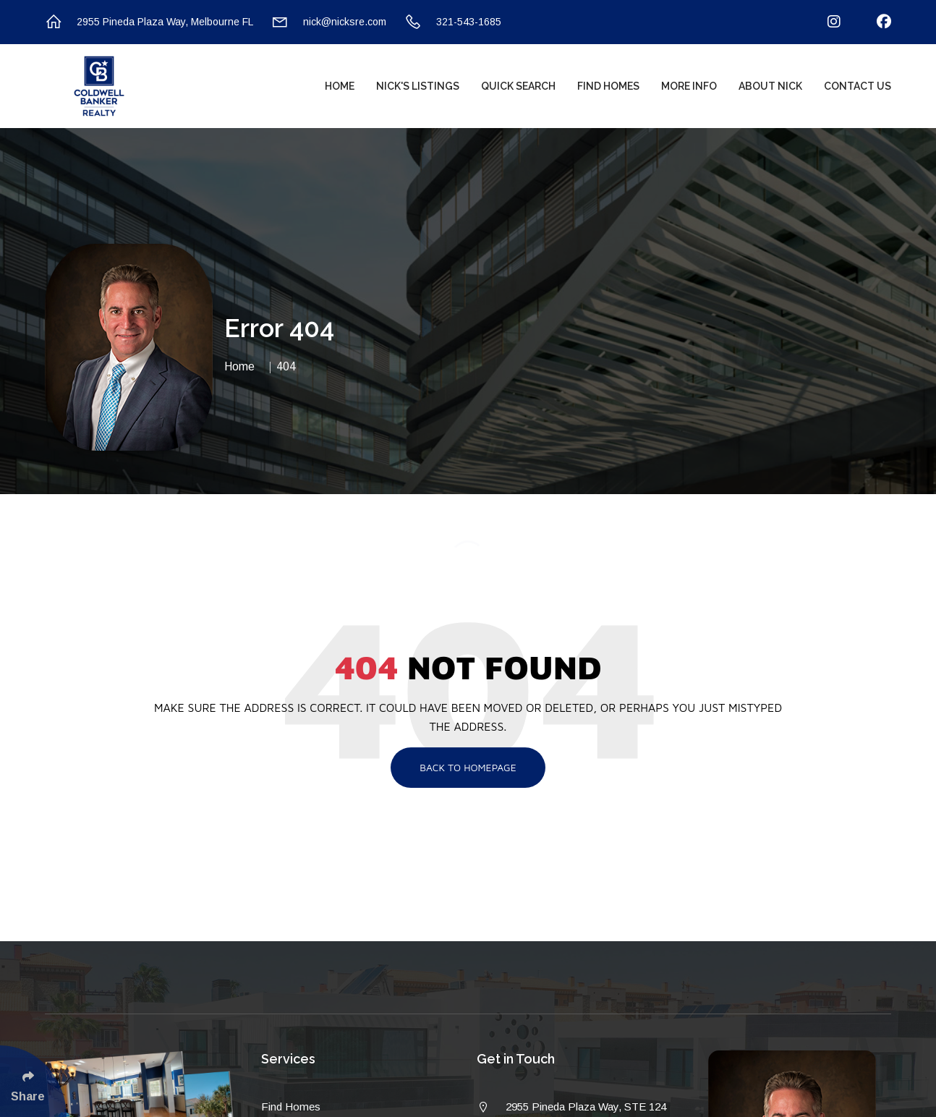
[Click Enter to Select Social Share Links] (33, 1081)
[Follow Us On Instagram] (825, 22)
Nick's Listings (417, 86)
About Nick (770, 86)
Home (339, 86)
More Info (689, 86)
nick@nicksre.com (328, 22)
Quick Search (518, 86)
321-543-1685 (452, 22)
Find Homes (608, 86)
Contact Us (857, 86)
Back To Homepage (468, 767)
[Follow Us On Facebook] (875, 22)
